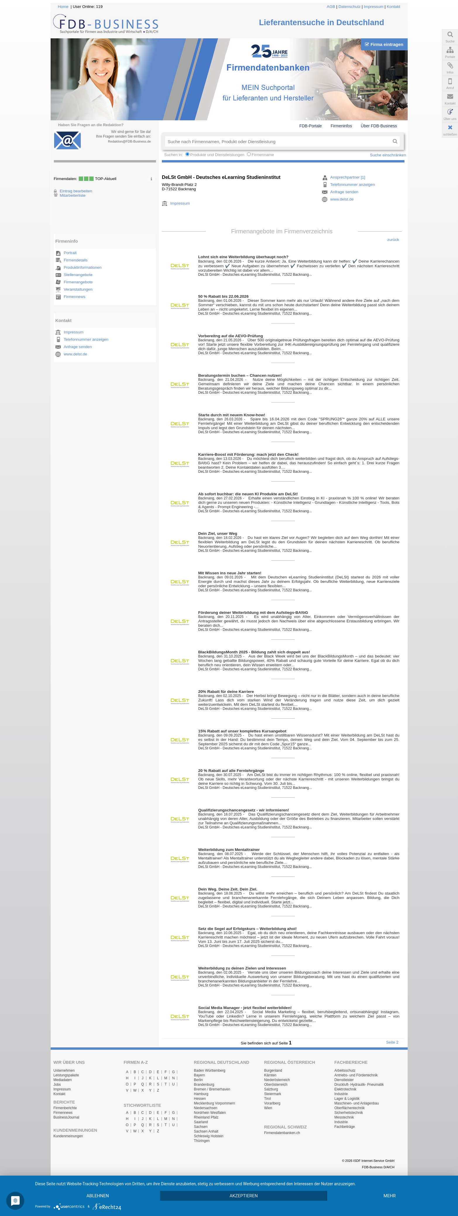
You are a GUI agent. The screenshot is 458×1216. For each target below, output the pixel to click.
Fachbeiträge (345, 1127)
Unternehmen (64, 1070)
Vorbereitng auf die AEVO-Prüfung (230, 336)
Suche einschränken (388, 155)
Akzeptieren (243, 1195)
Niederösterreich (277, 1080)
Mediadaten (63, 1080)
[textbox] (277, 141)
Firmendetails (76, 260)
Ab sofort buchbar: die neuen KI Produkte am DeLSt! (248, 494)
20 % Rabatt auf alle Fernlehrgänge (231, 770)
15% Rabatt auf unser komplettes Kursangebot (242, 731)
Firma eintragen (384, 44)
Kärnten (270, 1075)
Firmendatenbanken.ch (282, 1133)
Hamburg (201, 1094)
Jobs (57, 1085)
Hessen (200, 1099)
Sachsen (201, 1127)
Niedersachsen (205, 1108)
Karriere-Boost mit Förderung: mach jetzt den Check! (248, 454)
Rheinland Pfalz (206, 1117)
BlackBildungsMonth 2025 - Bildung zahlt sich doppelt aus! (254, 652)
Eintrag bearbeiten (76, 191)
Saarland (201, 1122)
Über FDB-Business (379, 126)
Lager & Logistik (347, 1099)
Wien (268, 1108)
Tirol (267, 1099)
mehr (389, 1195)
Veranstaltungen (78, 289)
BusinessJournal (66, 1117)
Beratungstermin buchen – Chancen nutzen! (240, 375)
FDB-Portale (310, 126)
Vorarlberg (272, 1103)
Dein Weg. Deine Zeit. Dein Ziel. (227, 889)
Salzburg (271, 1089)
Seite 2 (392, 1042)
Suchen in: (174, 155)
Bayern (199, 1075)
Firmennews (74, 296)
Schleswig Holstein (209, 1136)
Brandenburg (204, 1085)
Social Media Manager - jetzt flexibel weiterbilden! (245, 1008)
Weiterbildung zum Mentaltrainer (229, 849)
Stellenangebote (78, 275)
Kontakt (393, 6)
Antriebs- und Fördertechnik (356, 1075)
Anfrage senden (78, 347)
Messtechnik (344, 1117)
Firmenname (263, 155)
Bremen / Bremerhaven (212, 1089)
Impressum (373, 6)
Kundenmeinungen (68, 1136)
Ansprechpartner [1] (347, 177)
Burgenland (273, 1070)
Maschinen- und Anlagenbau (357, 1103)
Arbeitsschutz (345, 1070)
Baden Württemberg (209, 1070)
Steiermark (272, 1094)
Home (63, 6)
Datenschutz (349, 6)
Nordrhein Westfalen (210, 1113)
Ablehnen (98, 1195)
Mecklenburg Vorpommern (214, 1103)
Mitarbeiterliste (72, 195)
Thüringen (202, 1141)
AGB (331, 6)
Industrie (341, 1094)
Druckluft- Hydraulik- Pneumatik (359, 1085)
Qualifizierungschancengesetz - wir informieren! (243, 810)
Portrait (70, 253)
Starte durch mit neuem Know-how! (231, 415)
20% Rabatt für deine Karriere (226, 691)
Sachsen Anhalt (206, 1131)
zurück (393, 239)
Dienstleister (344, 1080)
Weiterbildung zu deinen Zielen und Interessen (242, 968)
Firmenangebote (78, 282)
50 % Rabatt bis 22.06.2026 (223, 296)
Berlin (198, 1080)
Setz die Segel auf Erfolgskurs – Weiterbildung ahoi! (247, 928)
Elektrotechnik (345, 1089)
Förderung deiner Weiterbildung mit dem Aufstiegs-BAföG (253, 612)
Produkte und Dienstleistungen (217, 155)
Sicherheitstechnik (349, 1113)
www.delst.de (75, 354)
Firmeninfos (341, 126)
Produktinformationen (83, 267)
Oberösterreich (275, 1085)
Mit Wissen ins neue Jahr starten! (229, 573)
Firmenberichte (65, 1108)
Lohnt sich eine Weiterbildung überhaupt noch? (243, 257)
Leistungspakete (66, 1075)
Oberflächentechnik (350, 1108)
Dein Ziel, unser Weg (217, 533)
